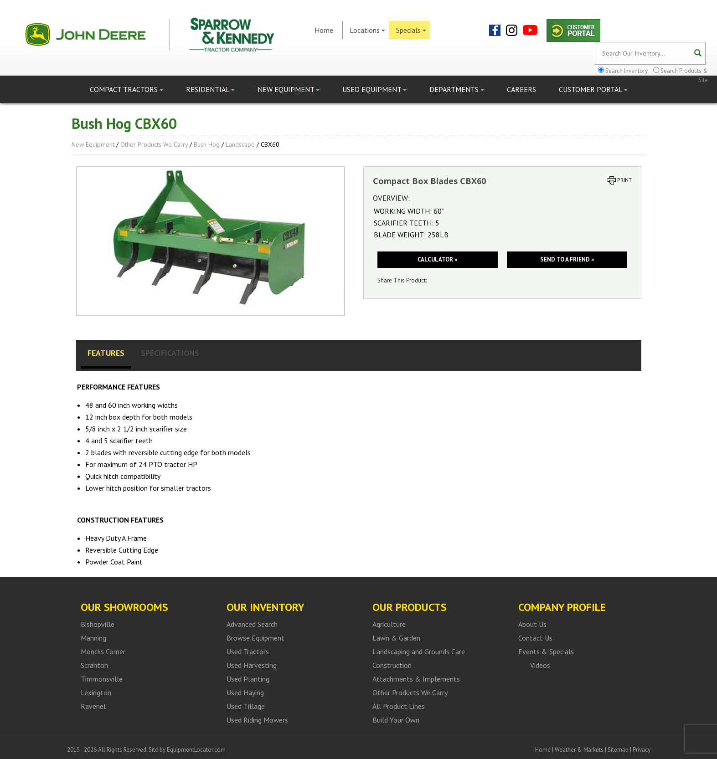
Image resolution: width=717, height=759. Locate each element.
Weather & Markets (579, 750)
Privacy (641, 750)
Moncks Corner (103, 651)
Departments (456, 89)
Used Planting (248, 678)
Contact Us (535, 637)
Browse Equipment (255, 637)
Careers (521, 89)
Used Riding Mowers (257, 719)
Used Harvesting (252, 665)
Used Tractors (248, 651)
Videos (540, 665)
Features (106, 353)
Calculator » (437, 259)
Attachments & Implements (416, 678)
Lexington (96, 692)
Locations (367, 30)
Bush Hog (207, 144)
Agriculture (389, 624)
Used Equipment (374, 89)
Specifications (170, 353)
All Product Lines (398, 706)
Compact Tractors (126, 89)
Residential (210, 89)
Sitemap (618, 750)
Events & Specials (546, 651)
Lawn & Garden (396, 637)
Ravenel (93, 706)
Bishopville (97, 624)
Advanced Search (252, 624)
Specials (411, 30)
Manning (93, 637)
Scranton (94, 665)
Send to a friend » (567, 259)
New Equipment (289, 89)
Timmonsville (102, 678)
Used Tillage (246, 706)
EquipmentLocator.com (196, 750)
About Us (532, 624)
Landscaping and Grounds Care (418, 651)
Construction (392, 665)
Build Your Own (395, 719)
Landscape (240, 144)
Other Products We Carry (154, 144)
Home (324, 30)
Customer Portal (593, 89)
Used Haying (245, 692)
